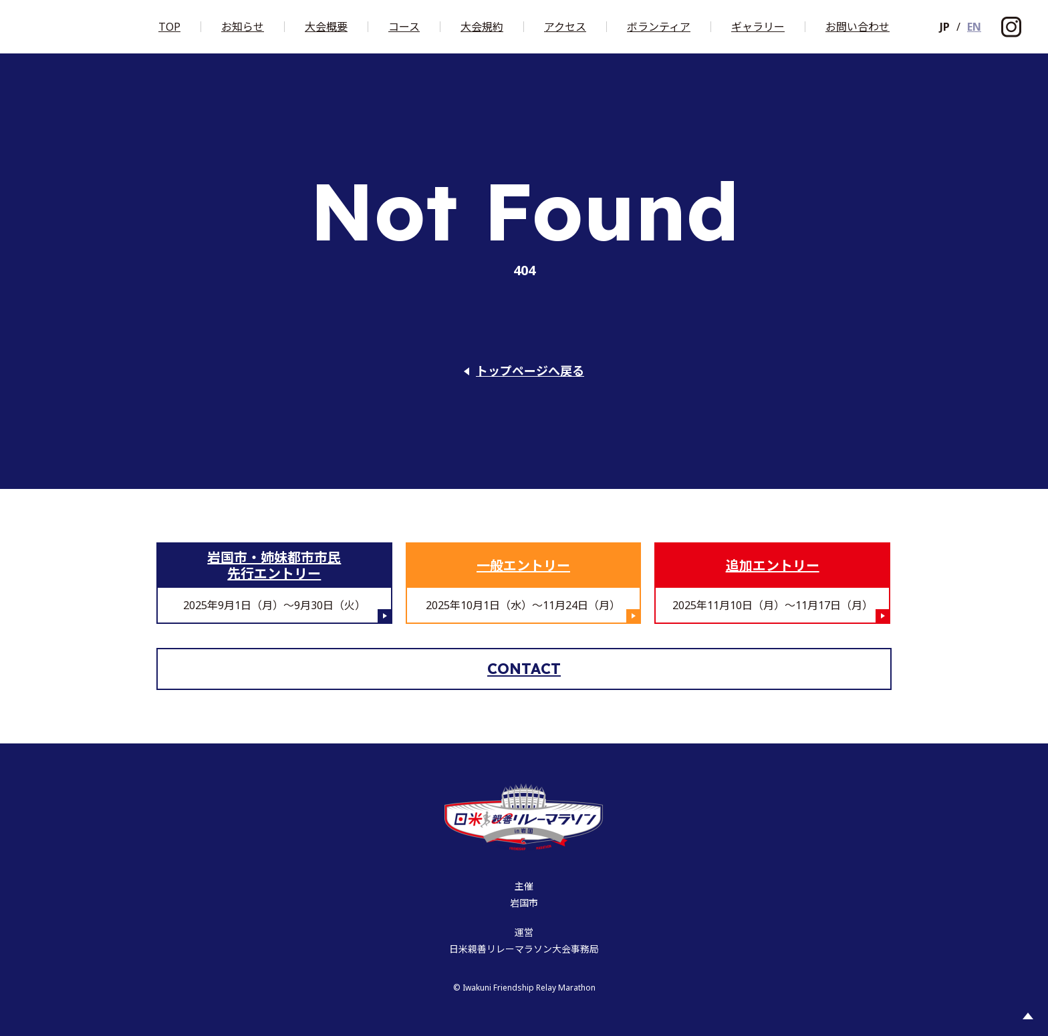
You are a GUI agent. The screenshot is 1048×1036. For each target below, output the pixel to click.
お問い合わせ (857, 26)
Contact (524, 668)
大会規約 (482, 26)
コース (404, 26)
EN (974, 26)
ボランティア (658, 26)
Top (169, 26)
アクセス (565, 26)
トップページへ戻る (530, 371)
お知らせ (242, 26)
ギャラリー (758, 26)
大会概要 (326, 26)
